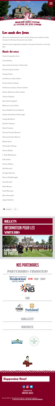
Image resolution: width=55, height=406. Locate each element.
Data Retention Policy (18, 398)
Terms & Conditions (32, 398)
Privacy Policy (6, 398)
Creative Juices (27, 393)
